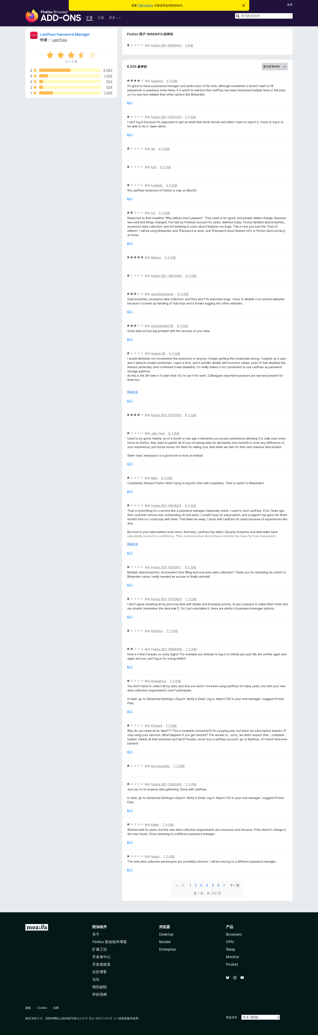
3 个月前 (172, 81)
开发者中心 (101, 957)
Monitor (232, 957)
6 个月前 (182, 326)
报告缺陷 (99, 987)
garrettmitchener (162, 294)
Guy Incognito (160, 766)
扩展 (89, 17)
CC (153, 213)
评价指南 (99, 994)
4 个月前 (164, 148)
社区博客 (99, 972)
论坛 (96, 979)
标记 (130, 102)
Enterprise (167, 949)
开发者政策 (101, 964)
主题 (101, 17)
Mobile (165, 942)
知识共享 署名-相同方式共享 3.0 (97, 1018)
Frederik (156, 185)
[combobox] (264, 16)
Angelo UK (158, 353)
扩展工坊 (99, 949)
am (153, 148)
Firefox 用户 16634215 (166, 505)
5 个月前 (171, 185)
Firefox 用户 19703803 (166, 599)
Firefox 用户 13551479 (166, 117)
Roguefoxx (158, 681)
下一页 (235, 885)
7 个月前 (191, 599)
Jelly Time (158, 433)
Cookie (42, 1007)
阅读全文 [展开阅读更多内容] (132, 391)
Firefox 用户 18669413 (166, 45)
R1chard (156, 725)
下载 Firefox (145, 5)
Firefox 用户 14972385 (166, 275)
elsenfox (157, 631)
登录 (290, 4)
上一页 (180, 885)
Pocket (232, 964)
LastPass (59, 40)
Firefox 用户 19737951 (166, 415)
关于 (96, 934)
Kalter (155, 824)
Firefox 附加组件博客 (109, 942)
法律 (56, 1007)
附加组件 (99, 927)
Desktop (166, 934)
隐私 (28, 1007)
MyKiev (156, 257)
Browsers (234, 934)
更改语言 (231, 1017)
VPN (230, 942)
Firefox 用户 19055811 (166, 567)
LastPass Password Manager (65, 34)
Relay (230, 949)
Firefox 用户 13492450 (166, 784)
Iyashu (155, 856)
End (153, 167)
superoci (157, 81)
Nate (154, 478)
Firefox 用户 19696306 (166, 649)
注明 (39, 1018)
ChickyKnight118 (162, 326)
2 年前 (189, 45)
